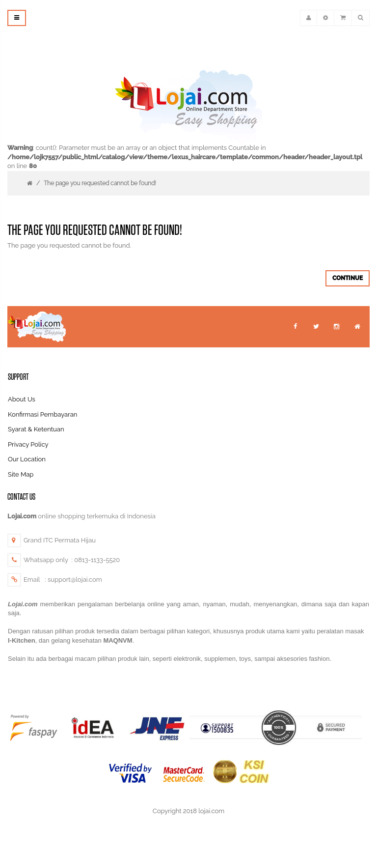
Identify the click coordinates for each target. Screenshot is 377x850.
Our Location (27, 459)
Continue (347, 278)
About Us (21, 399)
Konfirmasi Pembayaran (42, 414)
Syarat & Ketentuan (36, 429)
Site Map (20, 474)
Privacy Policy (28, 444)
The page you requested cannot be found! (100, 183)
